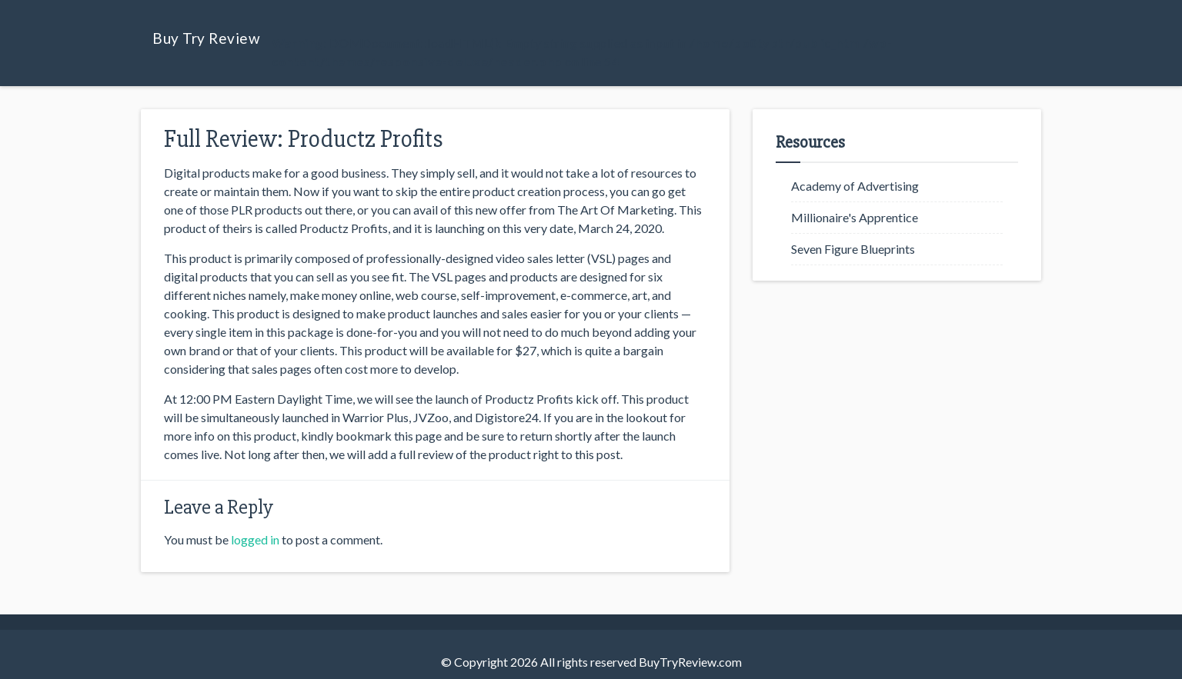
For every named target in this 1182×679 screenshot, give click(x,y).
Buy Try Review (206, 38)
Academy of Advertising (855, 185)
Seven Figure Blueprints (853, 248)
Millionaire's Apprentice (854, 217)
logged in (255, 539)
